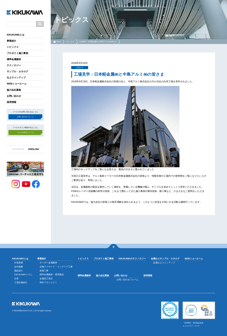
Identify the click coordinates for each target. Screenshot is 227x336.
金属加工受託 (46, 278)
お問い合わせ (14, 96)
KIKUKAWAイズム (23, 274)
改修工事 (44, 270)
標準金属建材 (14, 59)
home (58, 41)
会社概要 (18, 266)
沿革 (16, 278)
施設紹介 (18, 270)
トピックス (13, 47)
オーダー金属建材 (48, 262)
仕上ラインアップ (16, 77)
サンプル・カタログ (17, 71)
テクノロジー (14, 65)
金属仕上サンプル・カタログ (165, 258)
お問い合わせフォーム (25, 117)
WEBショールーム (17, 83)
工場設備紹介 (20, 282)
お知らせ (79, 67)
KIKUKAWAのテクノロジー (132, 258)
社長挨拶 (18, 262)
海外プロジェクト (48, 282)
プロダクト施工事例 (17, 53)
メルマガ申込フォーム (25, 132)
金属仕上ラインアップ (164, 262)
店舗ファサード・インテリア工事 (56, 266)
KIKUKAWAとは (15, 34)
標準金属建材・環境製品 (52, 274)
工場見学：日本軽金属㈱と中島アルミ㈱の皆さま (98, 41)
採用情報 (11, 102)
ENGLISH (33, 149)
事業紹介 (11, 40)
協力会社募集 (14, 90)
